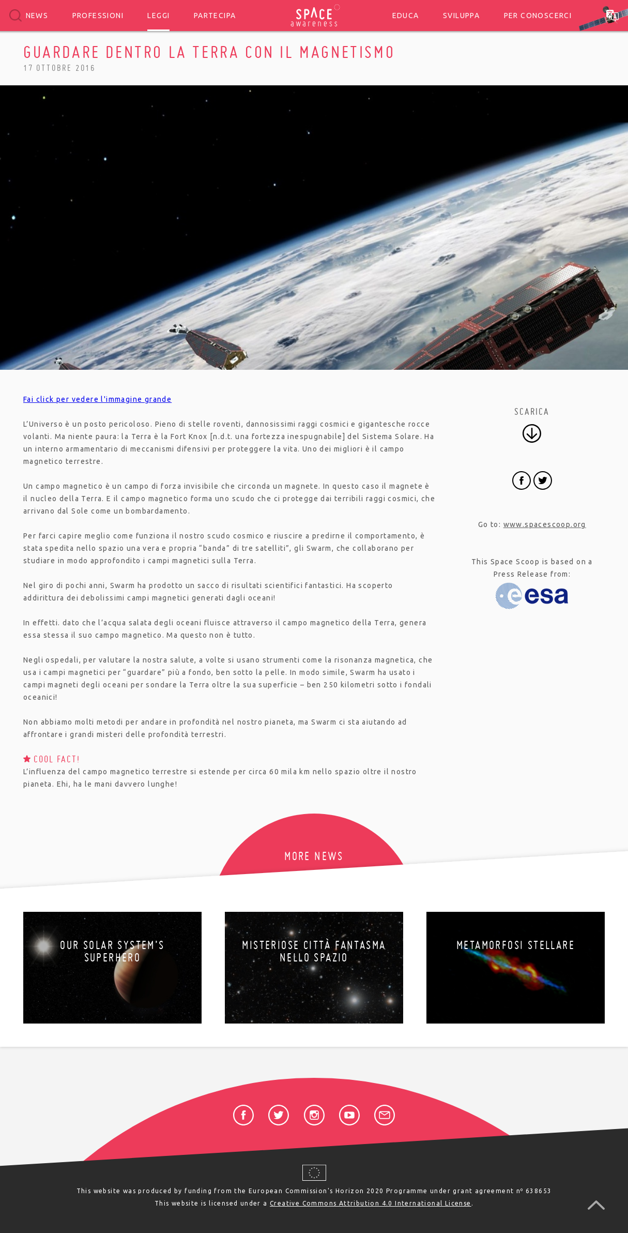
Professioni (98, 15)
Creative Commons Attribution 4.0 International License (370, 1203)
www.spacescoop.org (544, 524)
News (37, 15)
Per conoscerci (538, 15)
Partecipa (215, 15)
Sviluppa (461, 15)
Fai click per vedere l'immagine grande (97, 399)
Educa (405, 15)
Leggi (158, 15)
